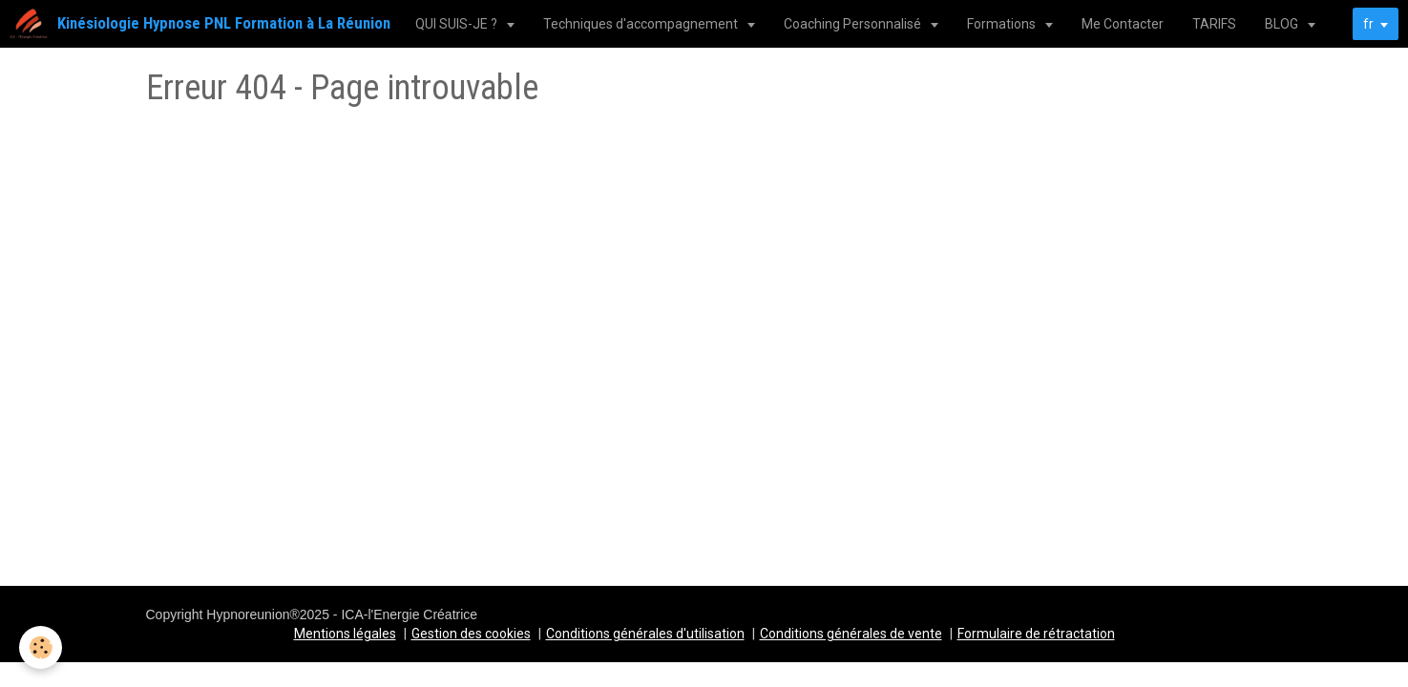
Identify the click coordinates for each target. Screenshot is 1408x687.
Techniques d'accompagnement (642, 23)
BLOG (1283, 23)
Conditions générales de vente (851, 633)
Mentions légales (345, 633)
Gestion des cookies (471, 633)
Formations (1003, 23)
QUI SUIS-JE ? (457, 23)
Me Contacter (1123, 23)
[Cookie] (40, 647)
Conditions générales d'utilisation (645, 633)
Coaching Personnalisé (854, 23)
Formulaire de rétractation (1036, 633)
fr (1368, 23)
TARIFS (1214, 23)
